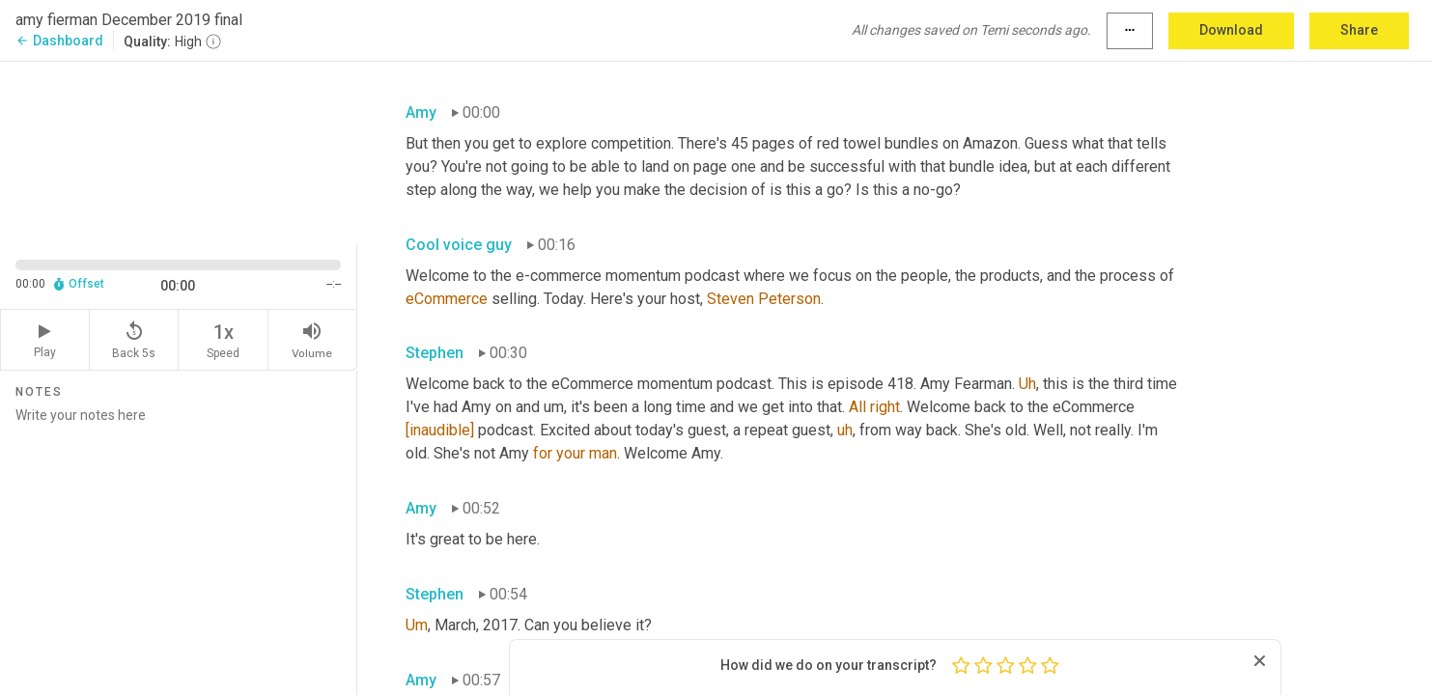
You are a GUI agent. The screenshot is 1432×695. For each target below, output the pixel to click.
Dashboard (59, 40)
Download (1231, 30)
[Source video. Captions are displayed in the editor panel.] (178, 151)
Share (1359, 30)
